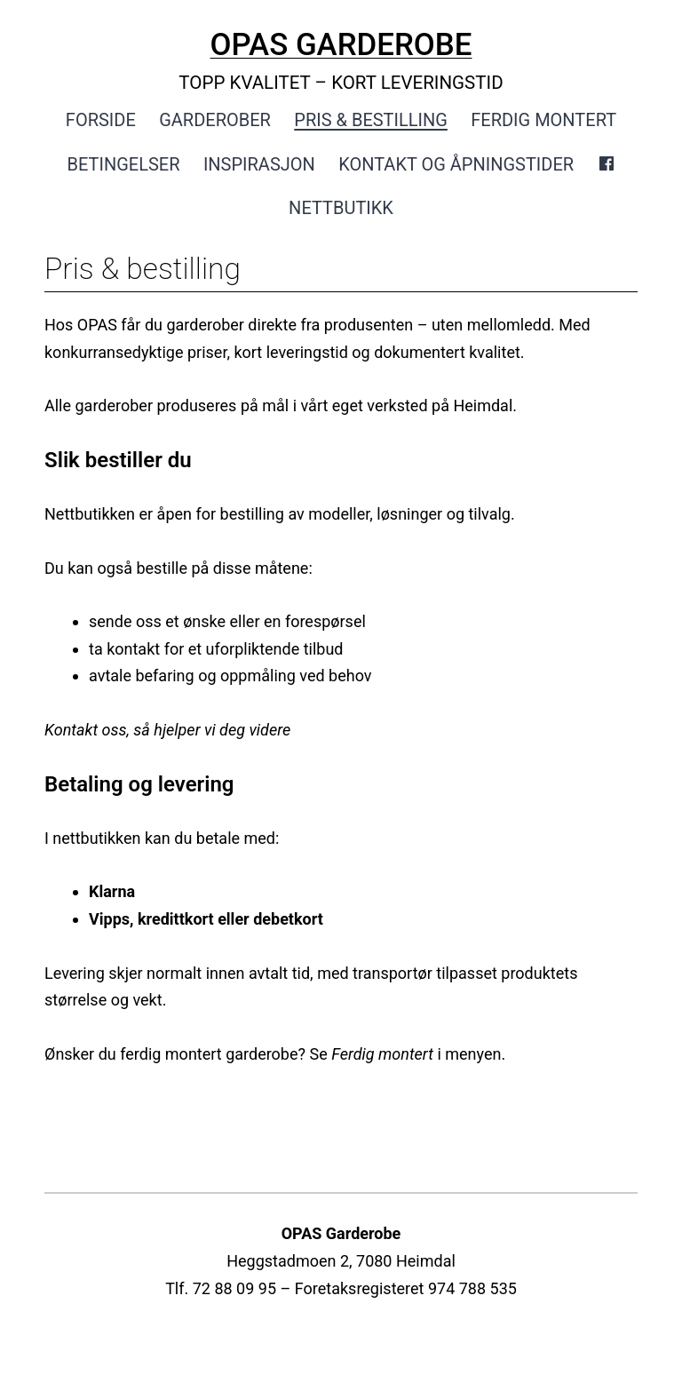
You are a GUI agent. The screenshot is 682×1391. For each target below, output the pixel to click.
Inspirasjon (259, 164)
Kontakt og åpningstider (456, 164)
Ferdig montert (543, 120)
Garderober (215, 120)
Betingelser (123, 164)
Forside (101, 120)
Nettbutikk (341, 208)
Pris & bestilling (371, 120)
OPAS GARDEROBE (341, 44)
